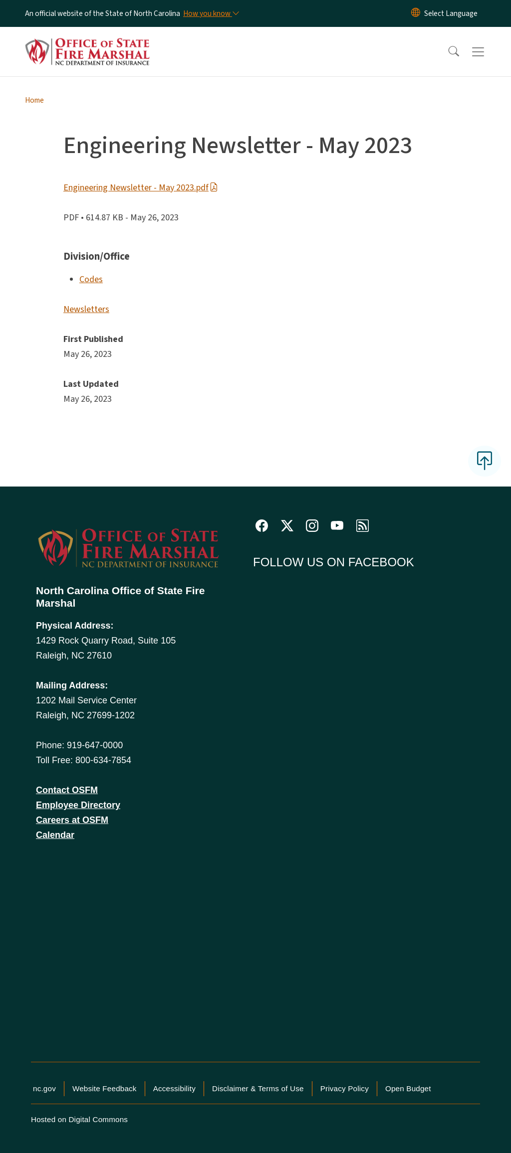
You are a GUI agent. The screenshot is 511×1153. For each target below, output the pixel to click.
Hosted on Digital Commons (79, 1119)
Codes (91, 279)
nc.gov (44, 1088)
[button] (447, 52)
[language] (451, 13)
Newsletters (86, 309)
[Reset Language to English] (415, 13)
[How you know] (211, 13)
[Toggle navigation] (487, 52)
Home (34, 100)
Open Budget (408, 1088)
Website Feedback (104, 1088)
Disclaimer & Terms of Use (258, 1088)
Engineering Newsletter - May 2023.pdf (140, 187)
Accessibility (174, 1088)
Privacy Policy (344, 1088)
